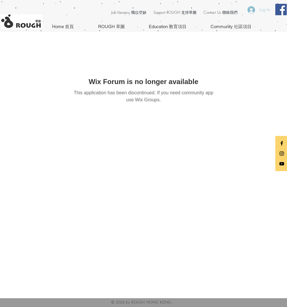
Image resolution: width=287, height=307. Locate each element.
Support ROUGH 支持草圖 (175, 12)
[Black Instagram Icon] (282, 153)
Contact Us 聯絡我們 (221, 12)
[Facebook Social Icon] (281, 9)
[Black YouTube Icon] (282, 164)
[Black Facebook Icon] (282, 143)
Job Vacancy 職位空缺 (128, 12)
